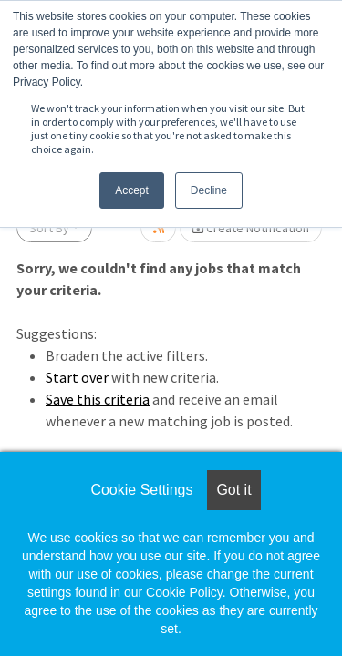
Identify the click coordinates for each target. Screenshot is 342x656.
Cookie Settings (141, 489)
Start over (77, 377)
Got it (233, 489)
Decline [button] (209, 190)
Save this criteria (98, 399)
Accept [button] (132, 190)
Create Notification (250, 228)
